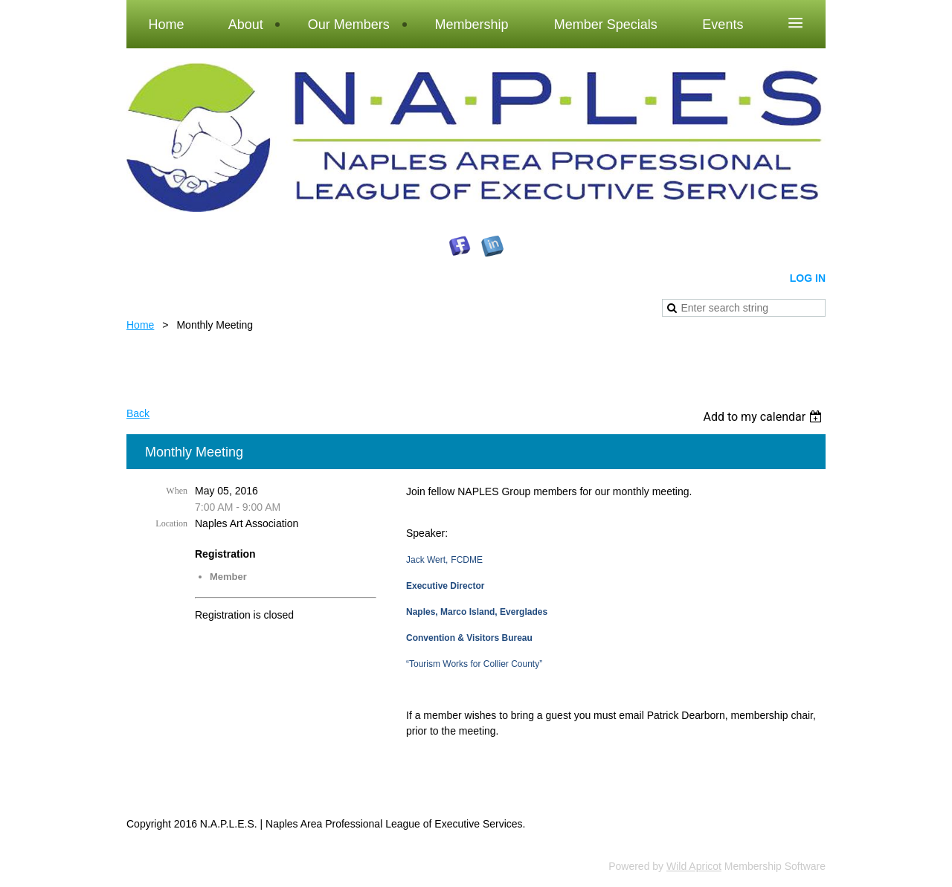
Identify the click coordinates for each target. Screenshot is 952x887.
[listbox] (764, 416)
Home (140, 325)
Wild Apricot (693, 866)
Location (171, 523)
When (176, 491)
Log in (808, 278)
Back (137, 413)
